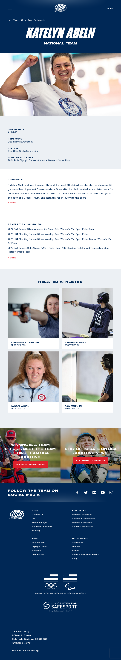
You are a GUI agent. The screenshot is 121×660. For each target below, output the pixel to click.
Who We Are (38, 542)
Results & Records (82, 522)
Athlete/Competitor (82, 514)
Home (10, 20)
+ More (12, 203)
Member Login (39, 522)
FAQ (34, 519)
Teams (16, 20)
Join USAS (77, 542)
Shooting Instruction (82, 526)
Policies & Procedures (83, 519)
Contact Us (37, 514)
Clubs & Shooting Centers (85, 554)
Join (110, 8)
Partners (36, 550)
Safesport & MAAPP (42, 526)
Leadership (38, 554)
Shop (75, 558)
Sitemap (36, 530)
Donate (76, 546)
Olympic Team (26, 20)
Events (75, 550)
